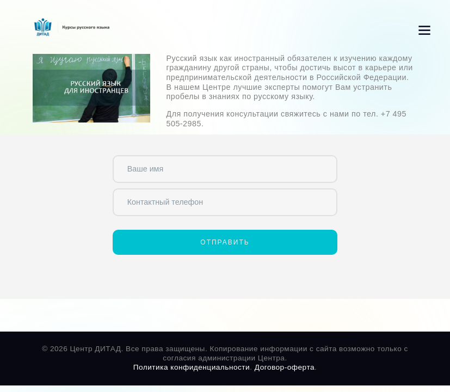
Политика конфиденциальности (191, 367)
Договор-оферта (285, 367)
